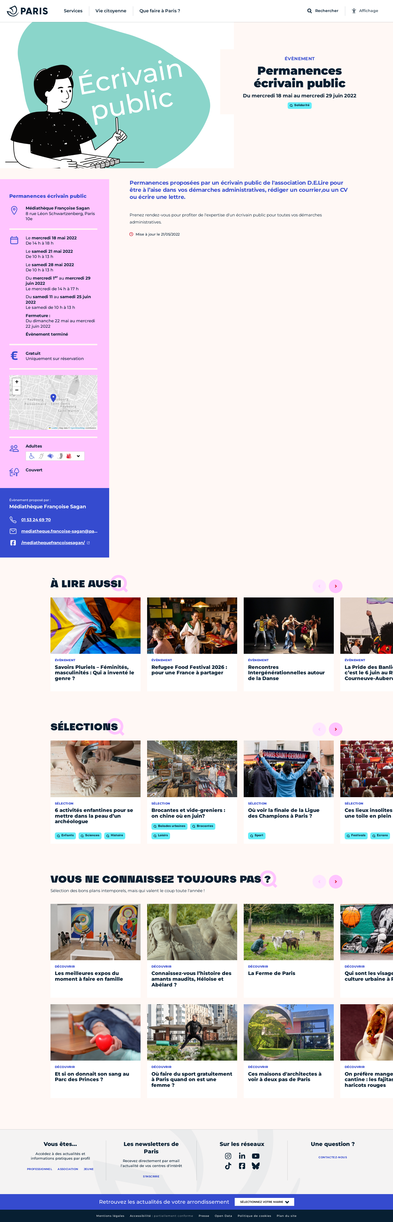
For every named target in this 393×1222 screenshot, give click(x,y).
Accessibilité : (161, 1216)
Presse (204, 1216)
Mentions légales (110, 1216)
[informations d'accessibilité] (55, 456)
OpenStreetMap (77, 428)
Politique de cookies (254, 1216)
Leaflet (53, 428)
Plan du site (287, 1216)
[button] (53, 398)
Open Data (223, 1216)
